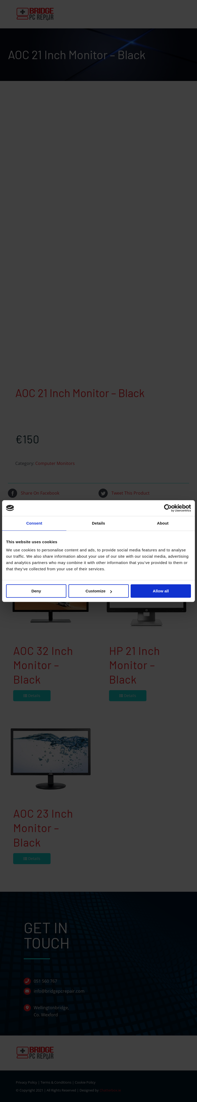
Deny (36, 591)
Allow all (161, 591)
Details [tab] (98, 523)
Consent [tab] (34, 523)
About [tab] (163, 523)
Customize (99, 591)
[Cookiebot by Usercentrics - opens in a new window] (168, 508)
